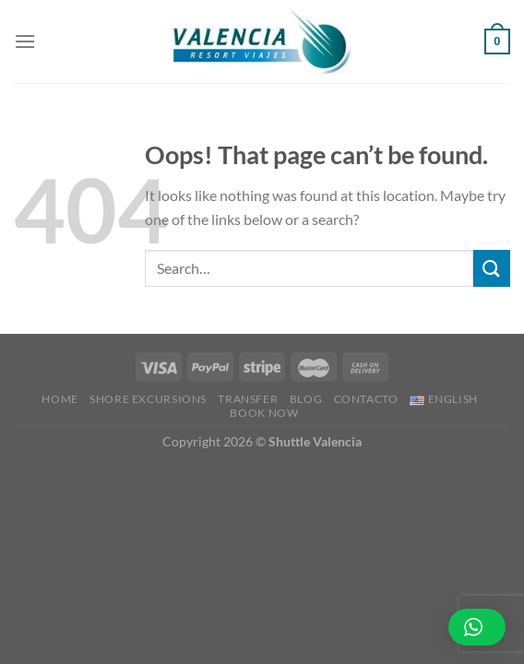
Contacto (366, 399)
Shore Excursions (148, 399)
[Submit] (491, 268)
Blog (306, 399)
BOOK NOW (264, 413)
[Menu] (25, 41)
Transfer (248, 399)
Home (59, 399)
